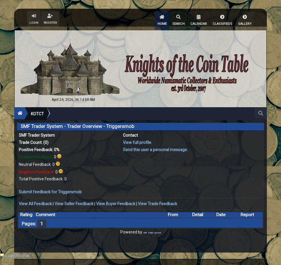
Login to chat (17, 255)
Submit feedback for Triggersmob (50, 189)
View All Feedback (35, 201)
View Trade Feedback (157, 201)
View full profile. (137, 140)
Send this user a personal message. (155, 147)
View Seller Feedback (74, 201)
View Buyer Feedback (115, 201)
